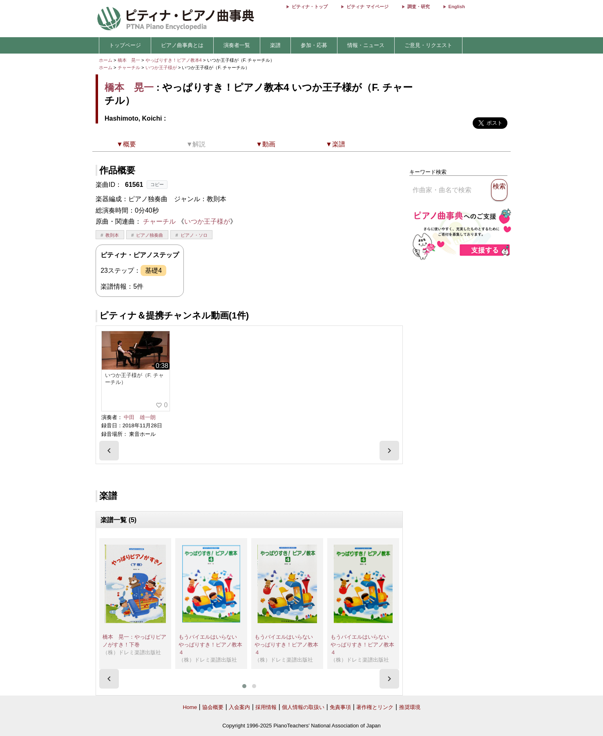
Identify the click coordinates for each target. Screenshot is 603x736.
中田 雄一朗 (140, 417)
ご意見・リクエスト (428, 45)
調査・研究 (418, 6)
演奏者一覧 (236, 45)
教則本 (112, 235)
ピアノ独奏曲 (149, 235)
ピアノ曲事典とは (182, 45)
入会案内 (239, 707)
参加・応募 (314, 45)
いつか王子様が (161, 67)
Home (190, 707)
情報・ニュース (365, 45)
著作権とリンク (374, 707)
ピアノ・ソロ (194, 235)
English (457, 6)
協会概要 (212, 707)
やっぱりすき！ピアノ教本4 (174, 60)
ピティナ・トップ (310, 6)
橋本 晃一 (129, 60)
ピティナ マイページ (367, 6)
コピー (157, 184)
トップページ (125, 45)
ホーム (105, 60)
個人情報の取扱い (303, 707)
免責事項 (340, 707)
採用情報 (266, 707)
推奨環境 (409, 707)
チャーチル (129, 67)
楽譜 (275, 45)
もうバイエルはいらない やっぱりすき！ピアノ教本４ (210, 644)
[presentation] (109, 450)
